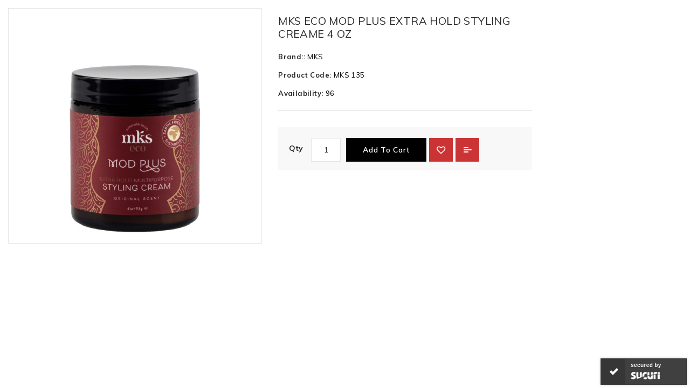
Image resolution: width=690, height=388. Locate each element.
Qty (296, 148)
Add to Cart (386, 150)
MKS (315, 56)
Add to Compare (467, 150)
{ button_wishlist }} (441, 150)
